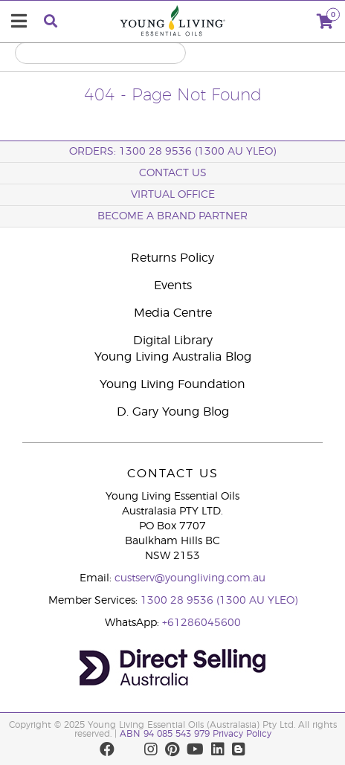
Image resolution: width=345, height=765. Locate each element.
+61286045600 (201, 623)
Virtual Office (173, 195)
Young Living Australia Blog (172, 357)
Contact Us (173, 173)
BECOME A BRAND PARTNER (172, 216)
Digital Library (173, 340)
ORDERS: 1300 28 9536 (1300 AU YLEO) (172, 151)
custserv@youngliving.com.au (190, 578)
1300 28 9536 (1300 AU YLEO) (219, 600)
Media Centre (173, 313)
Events (173, 285)
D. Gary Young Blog (173, 412)
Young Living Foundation (172, 384)
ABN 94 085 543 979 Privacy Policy (195, 733)
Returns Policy (172, 258)
